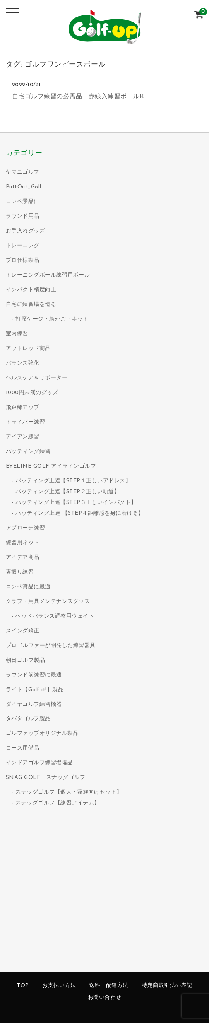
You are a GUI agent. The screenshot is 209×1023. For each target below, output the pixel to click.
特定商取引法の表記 (167, 986)
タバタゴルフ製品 (28, 719)
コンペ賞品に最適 (28, 587)
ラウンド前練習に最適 (34, 675)
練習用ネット (22, 543)
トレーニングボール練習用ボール (48, 275)
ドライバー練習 (25, 422)
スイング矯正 (22, 631)
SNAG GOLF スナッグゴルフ (46, 777)
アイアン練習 (22, 437)
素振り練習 (20, 572)
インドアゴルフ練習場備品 (39, 763)
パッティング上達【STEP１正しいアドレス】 (73, 481)
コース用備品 (22, 748)
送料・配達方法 (108, 986)
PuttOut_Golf (24, 187)
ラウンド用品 (22, 216)
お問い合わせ (105, 998)
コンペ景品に (22, 202)
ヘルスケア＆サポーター (37, 378)
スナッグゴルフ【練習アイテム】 (57, 803)
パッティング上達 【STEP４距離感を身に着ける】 (79, 513)
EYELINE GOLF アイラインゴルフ (51, 466)
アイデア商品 (22, 557)
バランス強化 (22, 363)
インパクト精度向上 (31, 290)
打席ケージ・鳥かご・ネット (52, 319)
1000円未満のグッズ (32, 393)
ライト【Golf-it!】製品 (35, 690)
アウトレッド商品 (28, 349)
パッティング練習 (28, 451)
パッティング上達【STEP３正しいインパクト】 (76, 503)
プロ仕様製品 (22, 260)
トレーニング (22, 246)
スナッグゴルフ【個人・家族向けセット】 (68, 792)
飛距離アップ (22, 407)
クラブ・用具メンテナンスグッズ (48, 602)
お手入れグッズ (25, 231)
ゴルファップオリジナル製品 (42, 733)
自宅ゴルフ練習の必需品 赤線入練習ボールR (78, 97)
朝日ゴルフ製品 (25, 660)
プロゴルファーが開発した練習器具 (51, 646)
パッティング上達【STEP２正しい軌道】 (67, 492)
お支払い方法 (59, 986)
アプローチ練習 (25, 528)
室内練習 (17, 334)
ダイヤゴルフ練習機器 (34, 704)
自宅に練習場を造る (31, 304)
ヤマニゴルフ (22, 172)
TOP (23, 986)
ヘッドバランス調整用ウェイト (54, 616)
